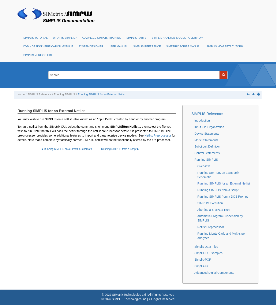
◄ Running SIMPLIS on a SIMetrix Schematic (66, 149)
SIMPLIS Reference (147, 46)
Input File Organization (209, 127)
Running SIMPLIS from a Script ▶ (120, 149)
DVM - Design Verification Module (48, 46)
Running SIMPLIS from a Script (218, 190)
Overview (203, 166)
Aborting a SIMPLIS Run (213, 209)
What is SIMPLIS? (65, 37)
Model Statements (206, 140)
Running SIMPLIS (64, 94)
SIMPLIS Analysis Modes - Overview (177, 37)
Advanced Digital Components (214, 272)
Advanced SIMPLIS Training (101, 37)
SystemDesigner (90, 46)
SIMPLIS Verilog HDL (38, 55)
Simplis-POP (202, 259)
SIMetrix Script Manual (183, 46)
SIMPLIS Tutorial (35, 37)
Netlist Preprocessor (158, 135)
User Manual (118, 46)
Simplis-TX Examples (208, 253)
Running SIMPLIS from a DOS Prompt (222, 196)
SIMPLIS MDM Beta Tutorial (225, 46)
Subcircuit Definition (207, 146)
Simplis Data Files (206, 246)
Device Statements (206, 133)
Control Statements (207, 153)
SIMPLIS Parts (136, 37)
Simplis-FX (201, 266)
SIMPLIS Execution (210, 203)
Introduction (202, 120)
